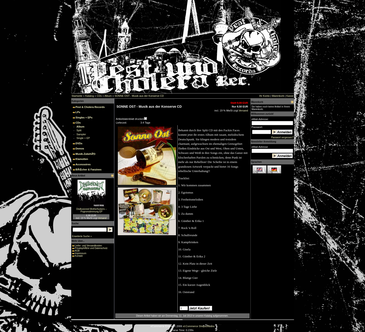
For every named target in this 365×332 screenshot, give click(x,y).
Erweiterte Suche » (82, 236)
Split (78, 130)
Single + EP (83, 138)
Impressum (80, 253)
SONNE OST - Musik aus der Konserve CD (139, 95)
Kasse (290, 95)
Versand (102, 218)
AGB (77, 250)
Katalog (89, 95)
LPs (78, 112)
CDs (99, 95)
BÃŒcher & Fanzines (88, 169)
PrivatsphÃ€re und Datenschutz (91, 248)
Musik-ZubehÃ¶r (86, 153)
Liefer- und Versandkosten (88, 245)
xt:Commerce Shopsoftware (199, 326)
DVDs (79, 143)
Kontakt (79, 256)
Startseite (77, 95)
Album (108, 95)
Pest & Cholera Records (90, 107)
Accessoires (83, 164)
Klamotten (82, 159)
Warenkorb (278, 95)
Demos (80, 148)
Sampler (81, 134)
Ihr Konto (264, 95)
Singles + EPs (84, 117)
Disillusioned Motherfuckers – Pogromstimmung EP (91, 210)
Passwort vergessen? (282, 137)
